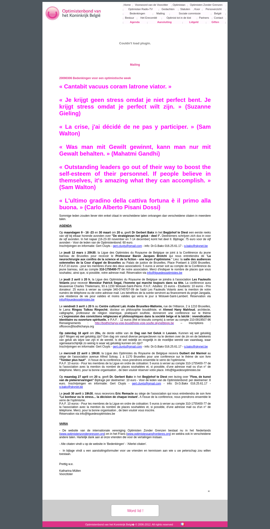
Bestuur (129, 17)
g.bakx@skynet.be (196, 246)
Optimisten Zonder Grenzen (206, 4)
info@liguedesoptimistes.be (164, 272)
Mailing (160, 13)
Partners (204, 17)
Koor (197, 9)
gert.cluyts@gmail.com (127, 246)
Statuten (185, 9)
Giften (215, 22)
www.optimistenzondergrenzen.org (82, 434)
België (218, 13)
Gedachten (168, 9)
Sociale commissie (190, 13)
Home (127, 4)
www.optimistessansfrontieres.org (148, 434)
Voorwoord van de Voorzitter (151, 4)
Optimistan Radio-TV (140, 9)
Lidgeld (194, 22)
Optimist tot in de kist (178, 17)
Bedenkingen (137, 13)
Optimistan (179, 4)
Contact (218, 17)
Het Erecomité (149, 17)
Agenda (135, 22)
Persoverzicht (213, 9)
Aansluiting (164, 22)
